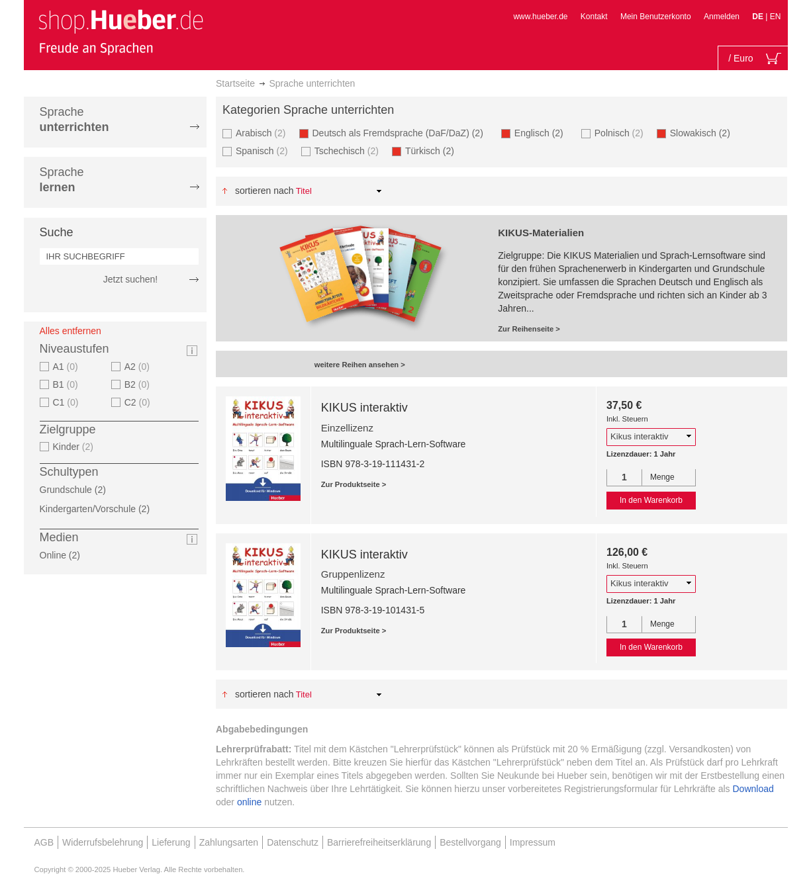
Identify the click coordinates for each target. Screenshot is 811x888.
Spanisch (263, 150)
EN (775, 16)
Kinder (75, 446)
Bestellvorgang (470, 842)
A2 (138, 366)
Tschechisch (348, 150)
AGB (44, 842)
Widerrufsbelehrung (102, 842)
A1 (67, 366)
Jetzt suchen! (130, 279)
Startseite (235, 83)
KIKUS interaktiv (364, 407)
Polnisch (621, 132)
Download (753, 788)
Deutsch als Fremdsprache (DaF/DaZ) (401, 132)
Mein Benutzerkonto (655, 16)
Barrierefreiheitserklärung (379, 842)
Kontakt (594, 16)
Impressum (532, 842)
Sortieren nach (264, 190)
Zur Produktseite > (354, 484)
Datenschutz (292, 842)
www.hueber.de (540, 16)
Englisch (542, 132)
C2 (139, 402)
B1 (67, 384)
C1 (67, 402)
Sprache (74, 119)
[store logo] (120, 31)
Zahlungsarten (229, 842)
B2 (138, 384)
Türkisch (433, 150)
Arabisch (262, 132)
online (249, 802)
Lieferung (171, 842)
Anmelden (721, 16)
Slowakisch (704, 132)
